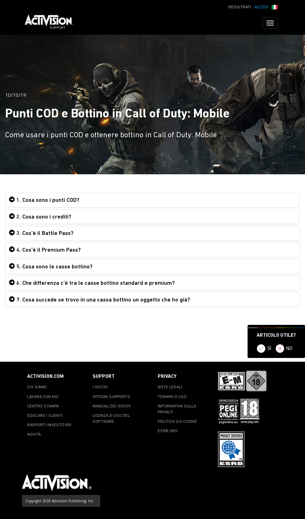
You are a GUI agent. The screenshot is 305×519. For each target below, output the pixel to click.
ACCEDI (261, 7)
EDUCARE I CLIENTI (45, 416)
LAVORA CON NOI (42, 397)
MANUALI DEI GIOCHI (112, 406)
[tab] (152, 200)
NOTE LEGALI (170, 387)
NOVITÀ (34, 435)
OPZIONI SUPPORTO (111, 397)
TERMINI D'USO (172, 397)
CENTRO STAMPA (43, 406)
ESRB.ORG (168, 431)
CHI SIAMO (37, 387)
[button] (275, 7)
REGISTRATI (239, 7)
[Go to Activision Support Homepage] (52, 23)
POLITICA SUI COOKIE (177, 422)
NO (289, 348)
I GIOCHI (100, 387)
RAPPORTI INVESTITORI (49, 425)
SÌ (269, 348)
